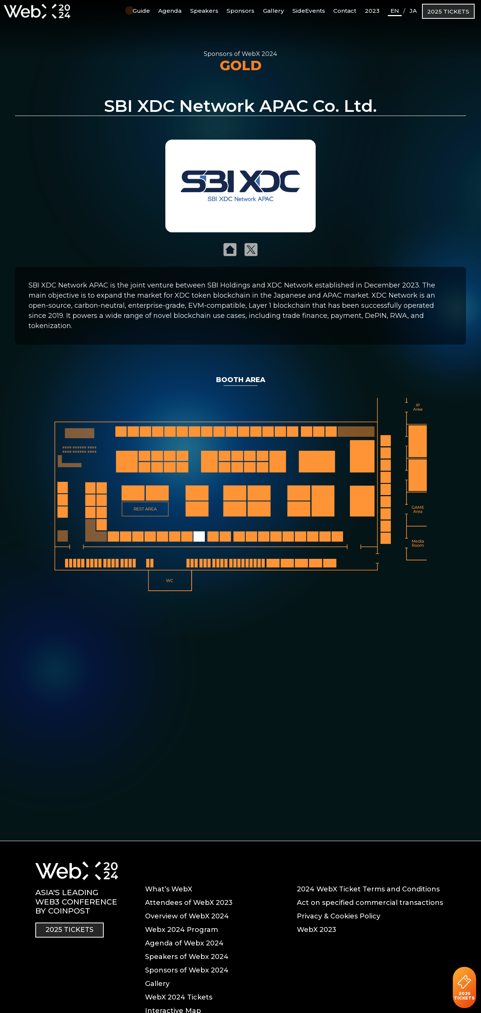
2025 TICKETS (448, 11)
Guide (137, 10)
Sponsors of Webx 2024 (186, 970)
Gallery (273, 10)
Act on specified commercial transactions (370, 903)
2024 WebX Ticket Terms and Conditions (368, 889)
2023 (372, 10)
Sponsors (240, 10)
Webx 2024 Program (181, 930)
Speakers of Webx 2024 (186, 957)
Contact (344, 10)
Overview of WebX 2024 (187, 916)
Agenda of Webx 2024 (184, 943)
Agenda (170, 10)
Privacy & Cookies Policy (338, 916)
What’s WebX (168, 889)
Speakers (204, 10)
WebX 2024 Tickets (178, 997)
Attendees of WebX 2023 (189, 903)
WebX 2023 (316, 930)
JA (413, 10)
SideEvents (308, 10)
